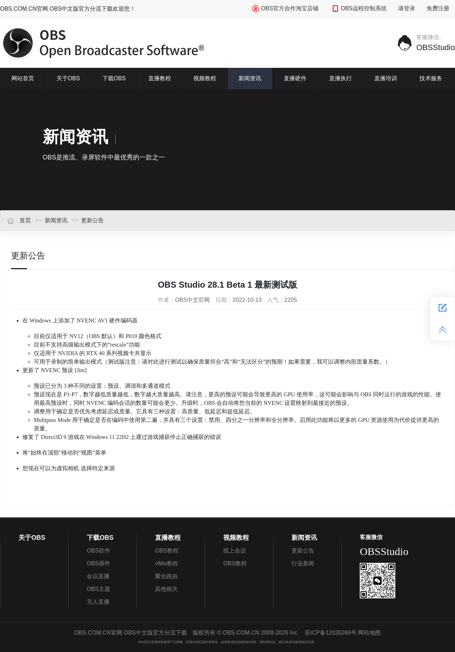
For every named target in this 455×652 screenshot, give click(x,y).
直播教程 (159, 78)
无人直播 (98, 602)
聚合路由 (166, 576)
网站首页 (22, 78)
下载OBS (114, 78)
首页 (19, 220)
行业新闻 (302, 563)
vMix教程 (166, 563)
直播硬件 (295, 78)
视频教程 (204, 78)
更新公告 (92, 220)
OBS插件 (98, 563)
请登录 (406, 8)
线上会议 (234, 551)
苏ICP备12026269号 (331, 633)
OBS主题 (98, 589)
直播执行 (340, 78)
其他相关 (166, 589)
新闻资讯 (250, 78)
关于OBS (68, 78)
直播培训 (385, 78)
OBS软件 (98, 551)
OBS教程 (166, 551)
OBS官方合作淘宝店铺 (285, 8)
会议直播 (98, 576)
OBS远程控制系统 (359, 8)
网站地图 (369, 633)
